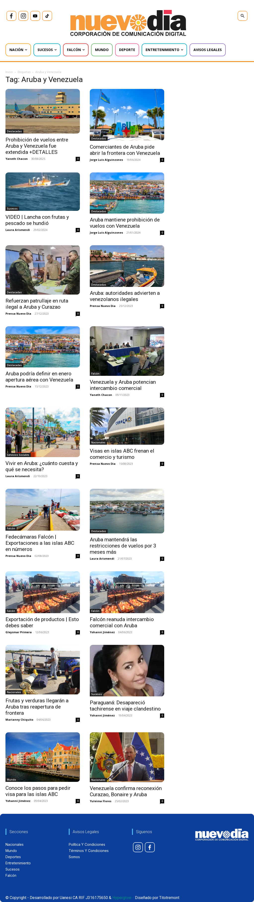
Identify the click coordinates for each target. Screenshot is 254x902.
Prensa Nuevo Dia (18, 313)
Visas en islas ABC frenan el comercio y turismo (122, 454)
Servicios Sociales (18, 455)
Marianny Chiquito (19, 719)
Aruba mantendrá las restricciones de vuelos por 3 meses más (123, 546)
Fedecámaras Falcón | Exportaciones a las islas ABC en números (39, 543)
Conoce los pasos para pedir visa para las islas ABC (37, 791)
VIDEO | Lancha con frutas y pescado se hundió (37, 220)
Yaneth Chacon (16, 159)
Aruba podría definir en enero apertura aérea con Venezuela (39, 377)
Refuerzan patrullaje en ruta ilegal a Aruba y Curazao (36, 304)
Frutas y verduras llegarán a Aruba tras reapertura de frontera (36, 707)
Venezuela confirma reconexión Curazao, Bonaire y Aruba (126, 791)
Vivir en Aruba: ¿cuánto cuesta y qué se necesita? (41, 466)
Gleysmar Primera (18, 632)
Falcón (95, 373)
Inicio (9, 72)
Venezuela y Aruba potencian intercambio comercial (123, 385)
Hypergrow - (123, 897)
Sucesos (12, 208)
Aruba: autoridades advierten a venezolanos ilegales (125, 296)
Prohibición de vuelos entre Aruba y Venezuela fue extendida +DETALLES (36, 146)
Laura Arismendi (17, 230)
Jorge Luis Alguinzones (106, 160)
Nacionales (98, 442)
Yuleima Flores (100, 801)
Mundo (11, 779)
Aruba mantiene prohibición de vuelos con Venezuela (125, 223)
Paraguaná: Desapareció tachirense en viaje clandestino (125, 706)
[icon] (11, 16)
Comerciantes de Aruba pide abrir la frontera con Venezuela (125, 150)
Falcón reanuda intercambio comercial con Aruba (122, 622)
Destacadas (14, 131)
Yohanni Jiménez (102, 632)
